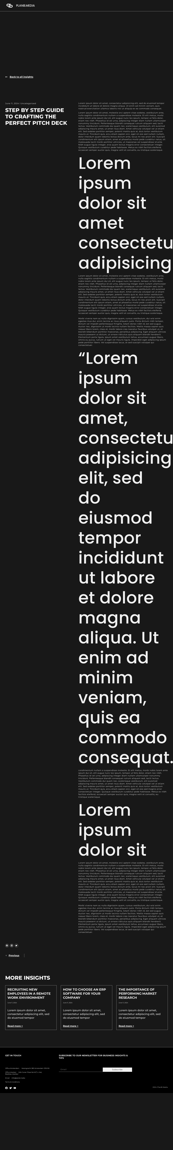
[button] (7, 945)
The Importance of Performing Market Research (138, 994)
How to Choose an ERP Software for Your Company (84, 994)
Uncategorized (28, 103)
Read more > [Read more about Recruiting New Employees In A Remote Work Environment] (15, 1026)
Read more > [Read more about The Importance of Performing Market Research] (126, 1026)
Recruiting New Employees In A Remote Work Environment (29, 994)
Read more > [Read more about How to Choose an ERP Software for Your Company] (70, 1026)
